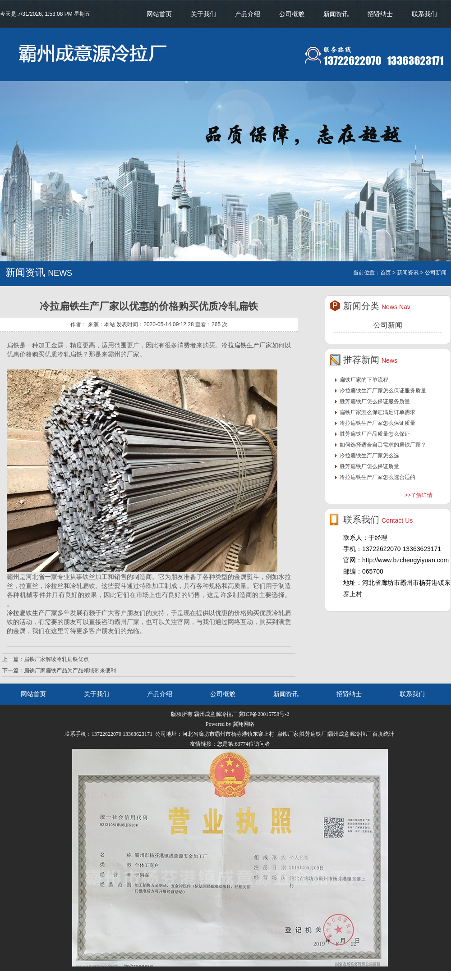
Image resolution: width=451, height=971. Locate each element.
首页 (385, 272)
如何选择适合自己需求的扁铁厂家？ (383, 445)
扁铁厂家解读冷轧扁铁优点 (56, 659)
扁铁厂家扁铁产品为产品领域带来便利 (70, 670)
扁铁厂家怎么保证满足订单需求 (377, 412)
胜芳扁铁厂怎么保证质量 (369, 466)
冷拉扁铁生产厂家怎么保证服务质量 (383, 390)
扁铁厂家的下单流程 (364, 380)
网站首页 (159, 14)
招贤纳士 (380, 14)
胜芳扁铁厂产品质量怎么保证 (375, 434)
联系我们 (424, 14)
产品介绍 (247, 14)
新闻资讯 (336, 14)
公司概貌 (291, 14)
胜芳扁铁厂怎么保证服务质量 (375, 401)
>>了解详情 (419, 495)
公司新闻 (387, 325)
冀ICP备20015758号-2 (264, 714)
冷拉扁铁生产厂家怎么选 (369, 455)
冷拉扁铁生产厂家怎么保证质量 (377, 423)
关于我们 (203, 14)
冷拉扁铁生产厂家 (246, 345)
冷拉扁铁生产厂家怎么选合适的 (377, 477)
